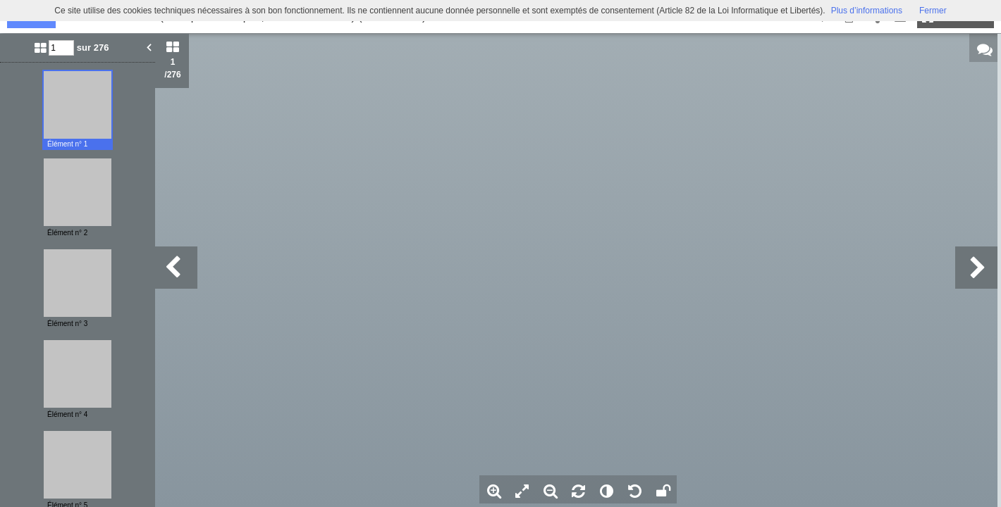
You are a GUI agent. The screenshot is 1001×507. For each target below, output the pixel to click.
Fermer (933, 10)
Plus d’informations (866, 10)
